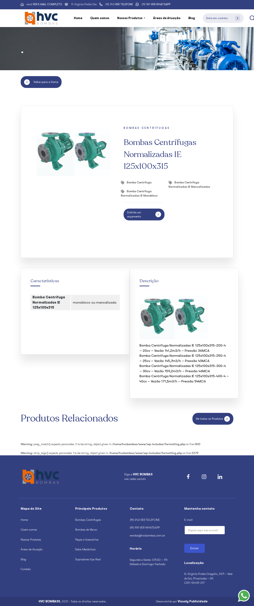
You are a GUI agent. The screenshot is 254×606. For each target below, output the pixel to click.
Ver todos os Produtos (213, 419)
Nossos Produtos (31, 539)
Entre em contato (223, 18)
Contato (26, 569)
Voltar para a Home (41, 82)
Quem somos (99, 18)
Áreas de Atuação (166, 18)
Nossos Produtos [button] (130, 18)
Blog (191, 18)
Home (78, 18)
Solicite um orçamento (144, 214)
